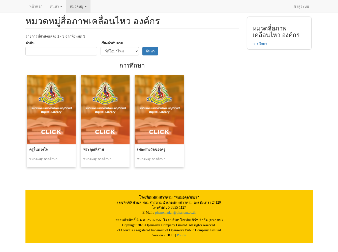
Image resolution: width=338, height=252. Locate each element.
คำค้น (30, 43)
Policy (181, 235)
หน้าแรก (35, 6)
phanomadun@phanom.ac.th (175, 212)
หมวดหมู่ (78, 6)
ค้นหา (56, 6)
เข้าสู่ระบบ (300, 6)
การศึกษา (260, 44)
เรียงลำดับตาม (112, 43)
